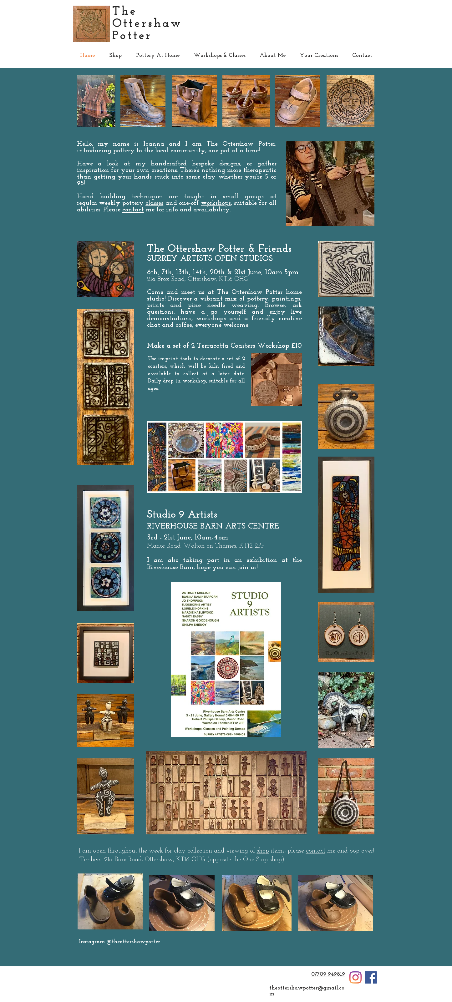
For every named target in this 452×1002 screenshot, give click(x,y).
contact (133, 209)
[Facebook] (371, 977)
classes (154, 203)
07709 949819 (328, 974)
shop (263, 851)
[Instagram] (355, 977)
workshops (216, 203)
